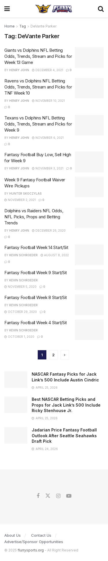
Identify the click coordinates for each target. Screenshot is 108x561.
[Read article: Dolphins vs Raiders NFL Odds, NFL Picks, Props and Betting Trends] (89, 218)
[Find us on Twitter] (47, 495)
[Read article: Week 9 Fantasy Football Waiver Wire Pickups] (89, 187)
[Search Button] (101, 8)
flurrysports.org (31, 550)
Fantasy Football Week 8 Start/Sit (35, 297)
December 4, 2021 (47, 70)
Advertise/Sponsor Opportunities (33, 541)
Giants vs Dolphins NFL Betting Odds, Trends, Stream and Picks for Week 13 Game (38, 56)
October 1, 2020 (19, 336)
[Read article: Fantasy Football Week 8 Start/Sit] (89, 304)
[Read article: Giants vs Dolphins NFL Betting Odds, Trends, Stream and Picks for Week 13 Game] (89, 57)
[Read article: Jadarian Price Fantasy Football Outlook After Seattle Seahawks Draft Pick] (15, 435)
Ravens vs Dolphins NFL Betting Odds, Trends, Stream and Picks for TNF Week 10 (38, 87)
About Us (12, 535)
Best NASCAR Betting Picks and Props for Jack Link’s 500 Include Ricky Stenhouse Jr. (66, 405)
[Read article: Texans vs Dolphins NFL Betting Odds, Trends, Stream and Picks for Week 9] (89, 125)
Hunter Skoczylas (25, 193)
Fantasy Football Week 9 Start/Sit (35, 272)
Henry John (19, 70)
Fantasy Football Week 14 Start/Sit (36, 247)
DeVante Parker (43, 26)
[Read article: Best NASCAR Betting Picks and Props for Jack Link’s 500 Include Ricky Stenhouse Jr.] (15, 404)
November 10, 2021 (48, 100)
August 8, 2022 (55, 255)
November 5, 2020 (20, 286)
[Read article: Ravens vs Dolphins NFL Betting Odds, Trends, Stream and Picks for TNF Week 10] (89, 88)
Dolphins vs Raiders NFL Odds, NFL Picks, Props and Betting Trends (33, 217)
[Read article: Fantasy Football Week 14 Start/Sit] (89, 254)
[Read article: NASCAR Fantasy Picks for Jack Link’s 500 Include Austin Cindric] (15, 379)
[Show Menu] (7, 8)
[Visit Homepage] (54, 8)
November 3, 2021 (47, 168)
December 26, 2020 (49, 230)
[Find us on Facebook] (38, 496)
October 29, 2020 (20, 311)
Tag (22, 26)
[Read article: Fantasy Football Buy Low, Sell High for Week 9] (89, 162)
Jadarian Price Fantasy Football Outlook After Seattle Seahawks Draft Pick (64, 435)
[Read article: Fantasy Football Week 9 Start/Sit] (89, 280)
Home (9, 26)
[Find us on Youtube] (68, 496)
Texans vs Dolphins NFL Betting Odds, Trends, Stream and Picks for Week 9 (38, 124)
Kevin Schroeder (23, 255)
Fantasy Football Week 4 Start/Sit (35, 322)
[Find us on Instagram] (58, 496)
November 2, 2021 (20, 200)
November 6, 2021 (48, 137)
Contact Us (41, 535)
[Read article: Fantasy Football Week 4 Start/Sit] (89, 330)
